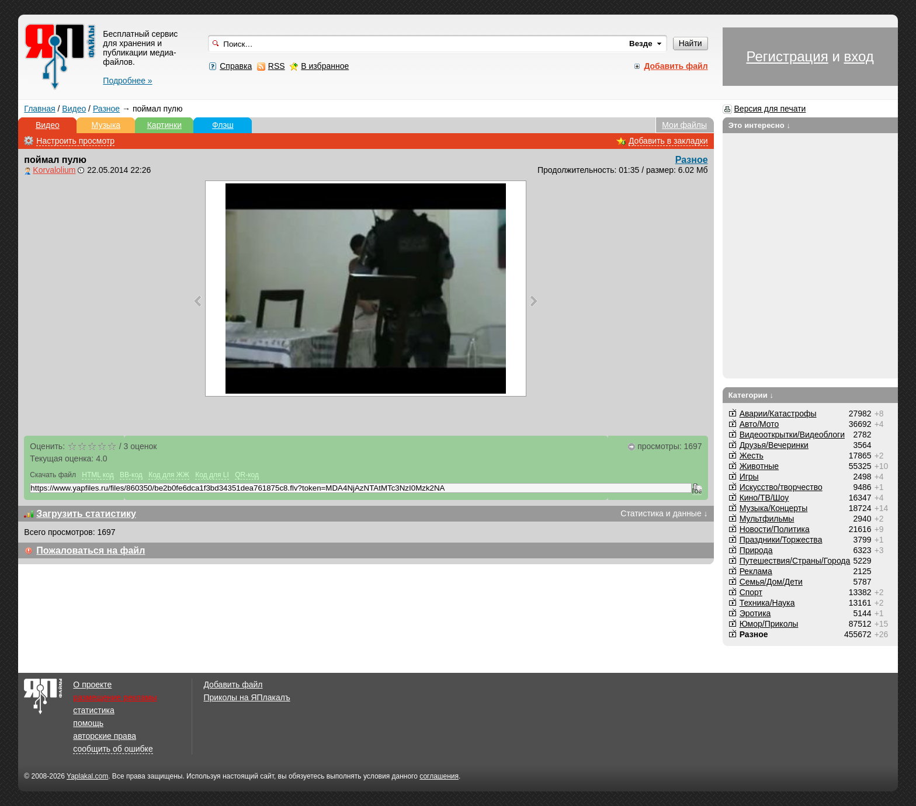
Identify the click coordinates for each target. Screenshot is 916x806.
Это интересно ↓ (759, 125)
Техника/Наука (767, 602)
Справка (236, 66)
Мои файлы (684, 125)
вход (858, 56)
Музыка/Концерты (774, 508)
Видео (74, 108)
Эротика (755, 613)
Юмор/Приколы (769, 623)
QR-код (247, 475)
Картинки (164, 125)
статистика (93, 710)
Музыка (106, 125)
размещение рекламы (115, 697)
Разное (106, 108)
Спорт (751, 592)
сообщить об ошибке (112, 748)
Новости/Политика (775, 529)
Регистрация (787, 56)
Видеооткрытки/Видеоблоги (792, 434)
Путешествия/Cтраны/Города (795, 560)
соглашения (439, 776)
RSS (276, 66)
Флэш (223, 125)
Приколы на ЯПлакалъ (246, 697)
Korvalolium (54, 170)
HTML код (97, 475)
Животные (759, 466)
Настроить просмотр (75, 140)
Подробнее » (127, 80)
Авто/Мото (759, 424)
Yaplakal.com (87, 776)
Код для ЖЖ (168, 475)
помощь (88, 723)
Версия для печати (770, 108)
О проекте (92, 684)
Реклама (756, 571)
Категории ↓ (751, 395)
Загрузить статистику (86, 514)
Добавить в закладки (668, 140)
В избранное (325, 66)
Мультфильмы (767, 518)
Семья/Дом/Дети (771, 581)
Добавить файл (232, 684)
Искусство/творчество (781, 487)
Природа (756, 550)
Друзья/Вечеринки (774, 445)
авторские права (104, 736)
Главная (39, 108)
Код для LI (212, 475)
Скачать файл (53, 475)
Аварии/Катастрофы (778, 413)
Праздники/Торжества (781, 539)
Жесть (752, 455)
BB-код (131, 475)
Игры (749, 476)
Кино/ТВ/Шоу (764, 497)
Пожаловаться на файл (90, 550)
